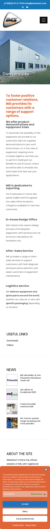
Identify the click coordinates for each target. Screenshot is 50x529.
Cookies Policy (18, 525)
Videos (10, 345)
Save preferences (25, 518)
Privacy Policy (30, 525)
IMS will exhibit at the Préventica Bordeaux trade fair (30, 378)
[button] (46, 469)
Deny (25, 511)
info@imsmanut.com (35, 3)
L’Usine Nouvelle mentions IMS (28, 405)
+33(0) (15, 3)
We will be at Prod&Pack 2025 (28, 391)
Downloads (12, 340)
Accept (25, 504)
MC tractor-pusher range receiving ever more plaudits (30, 421)
